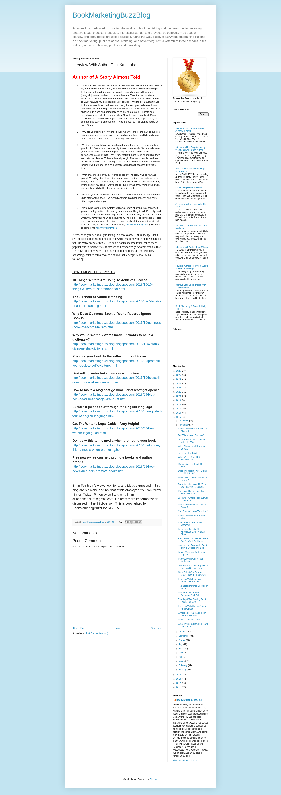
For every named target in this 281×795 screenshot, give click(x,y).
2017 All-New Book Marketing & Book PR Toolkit (190, 170)
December (184, 420)
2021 (179, 392)
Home (118, 628)
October (183, 632)
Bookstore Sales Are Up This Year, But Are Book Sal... (192, 485)
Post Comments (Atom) (96, 633)
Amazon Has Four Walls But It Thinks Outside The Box (192, 546)
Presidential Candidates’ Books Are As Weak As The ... (193, 539)
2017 (179, 408)
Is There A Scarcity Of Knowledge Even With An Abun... (191, 532)
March (182, 661)
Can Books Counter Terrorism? (193, 511)
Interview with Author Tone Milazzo (191, 247)
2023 (179, 383)
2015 (179, 417)
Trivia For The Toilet (187, 453)
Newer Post (78, 628)
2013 (179, 679)
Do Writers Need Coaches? (191, 435)
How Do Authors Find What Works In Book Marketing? (191, 267)
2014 (179, 675)
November (184, 425)
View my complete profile (185, 760)
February (183, 665)
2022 (179, 387)
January (183, 669)
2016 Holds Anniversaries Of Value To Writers (191, 440)
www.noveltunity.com (137, 224)
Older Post (156, 628)
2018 (179, 404)
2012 (179, 683)
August (182, 640)
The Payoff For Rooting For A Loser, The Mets (192, 600)
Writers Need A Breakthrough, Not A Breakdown (192, 614)
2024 (179, 379)
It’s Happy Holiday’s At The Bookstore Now (191, 492)
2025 (179, 375)
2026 (179, 371)
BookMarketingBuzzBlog (111, 15)
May (181, 652)
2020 (179, 396)
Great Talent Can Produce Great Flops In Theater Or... (192, 573)
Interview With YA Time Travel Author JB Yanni (189, 129)
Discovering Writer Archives (188, 188)
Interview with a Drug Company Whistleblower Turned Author (190, 148)
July (181, 644)
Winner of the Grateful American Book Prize (189, 593)
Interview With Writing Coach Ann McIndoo (192, 607)
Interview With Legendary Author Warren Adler (190, 580)
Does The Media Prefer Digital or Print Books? (192, 472)
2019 (179, 400)
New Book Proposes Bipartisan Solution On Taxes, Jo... (193, 566)
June (181, 648)
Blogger (153, 779)
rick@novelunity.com (107, 227)
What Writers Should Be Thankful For (189, 458)
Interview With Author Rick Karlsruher (190, 560)
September (184, 636)
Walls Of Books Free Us (189, 620)
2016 (179, 413)
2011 (179, 687)
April (181, 657)
